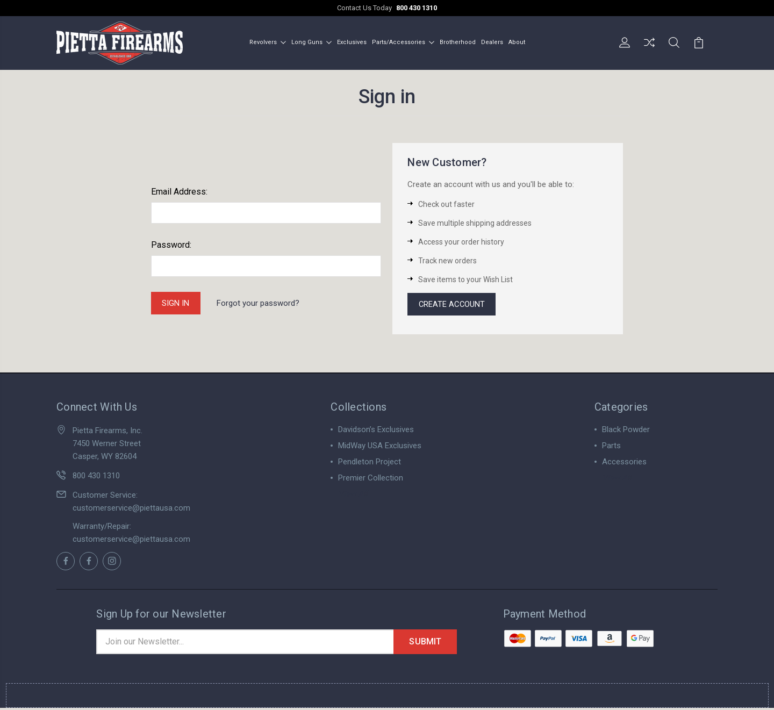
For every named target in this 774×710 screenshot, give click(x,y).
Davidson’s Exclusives (376, 430)
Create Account (452, 305)
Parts (611, 446)
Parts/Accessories (403, 42)
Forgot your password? (259, 303)
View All (353, 495)
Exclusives (352, 42)
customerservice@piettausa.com (131, 509)
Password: (171, 245)
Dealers (492, 42)
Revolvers (267, 42)
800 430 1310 (416, 8)
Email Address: (179, 192)
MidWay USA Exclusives (379, 446)
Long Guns (311, 42)
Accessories (624, 463)
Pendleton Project (369, 463)
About (516, 42)
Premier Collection (370, 479)
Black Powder (626, 430)
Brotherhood (458, 42)
